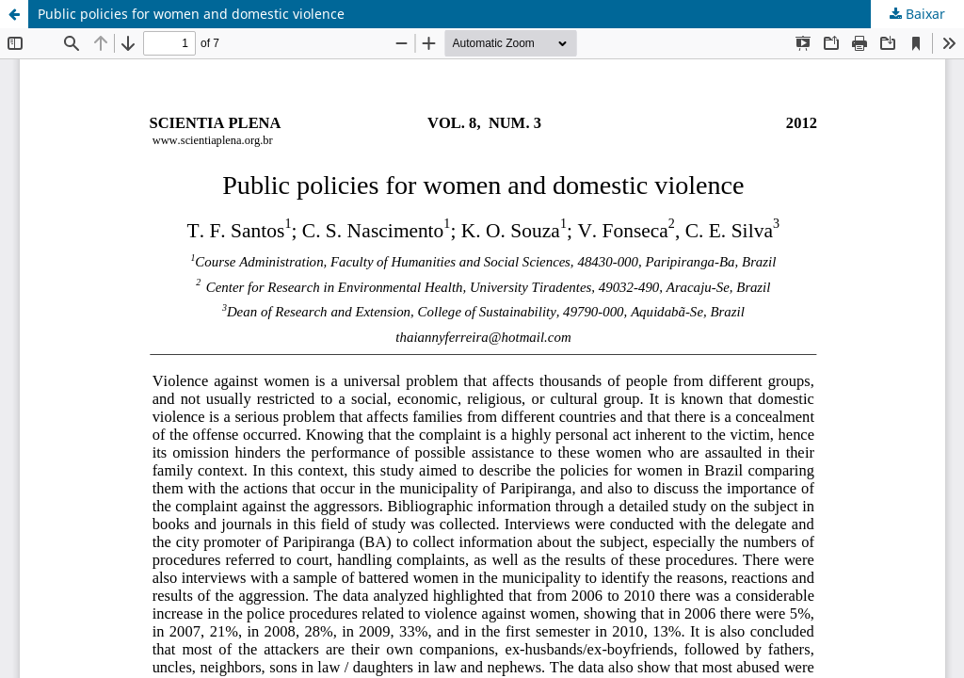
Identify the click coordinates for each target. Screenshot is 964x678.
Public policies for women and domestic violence (191, 14)
